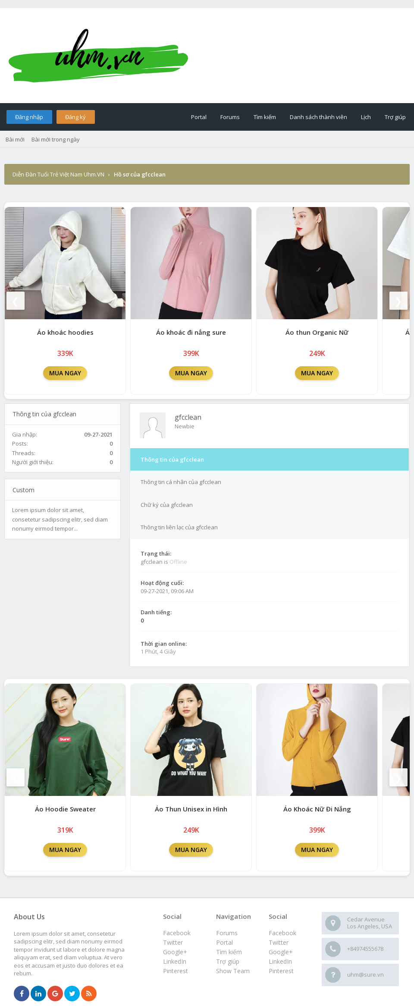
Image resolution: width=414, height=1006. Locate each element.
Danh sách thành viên (318, 117)
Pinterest (281, 971)
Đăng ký (75, 117)
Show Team (233, 971)
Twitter (279, 942)
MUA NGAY (65, 373)
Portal (199, 117)
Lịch (366, 117)
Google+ (281, 952)
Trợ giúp (395, 117)
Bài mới (15, 139)
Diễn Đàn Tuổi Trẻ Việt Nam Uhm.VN (58, 174)
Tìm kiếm (265, 117)
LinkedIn (280, 961)
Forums (230, 117)
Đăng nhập (29, 117)
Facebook (282, 933)
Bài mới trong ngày (55, 139)
